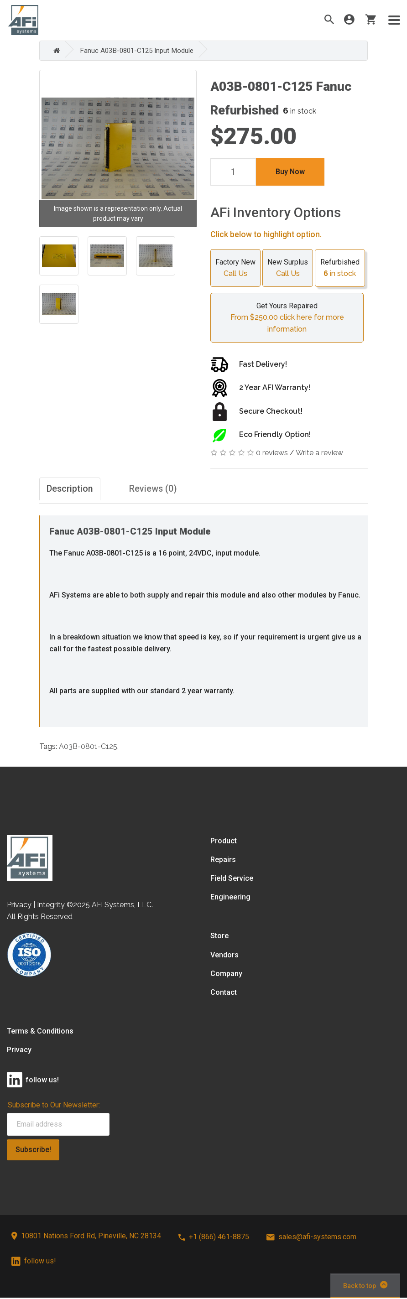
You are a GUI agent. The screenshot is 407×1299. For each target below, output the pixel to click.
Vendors (224, 955)
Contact (223, 993)
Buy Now (290, 171)
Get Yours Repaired (287, 318)
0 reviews (272, 452)
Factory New (235, 268)
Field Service (231, 879)
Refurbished (340, 268)
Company (226, 974)
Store (219, 937)
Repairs (223, 861)
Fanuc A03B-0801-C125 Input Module (140, 50)
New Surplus (287, 268)
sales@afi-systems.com (311, 1238)
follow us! (33, 1262)
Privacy (19, 1051)
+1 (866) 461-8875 (213, 1238)
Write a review (319, 452)
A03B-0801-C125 (88, 747)
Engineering (230, 898)
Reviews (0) (167, 489)
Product (223, 841)
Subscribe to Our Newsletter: (54, 1106)
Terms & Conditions (40, 1032)
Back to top (365, 1286)
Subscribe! (33, 1150)
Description (73, 489)
